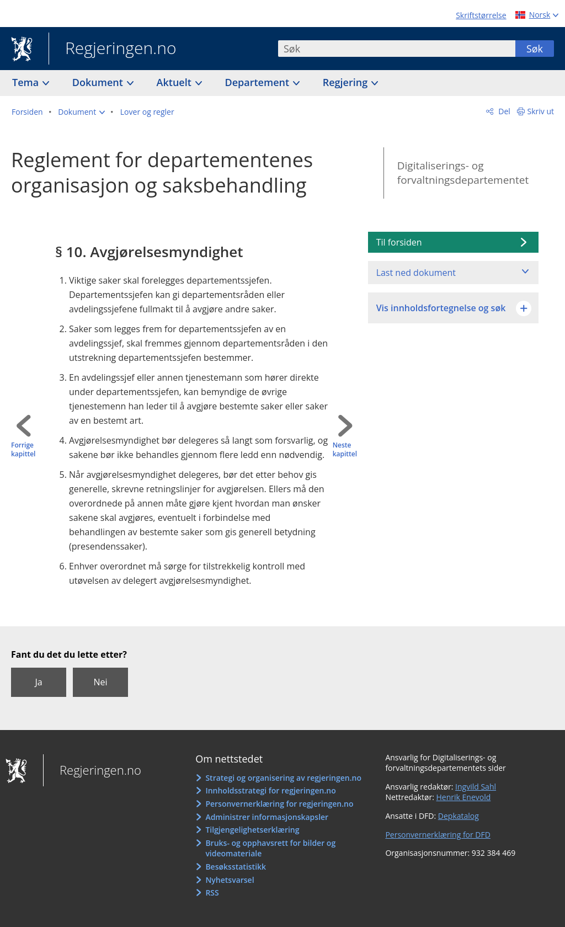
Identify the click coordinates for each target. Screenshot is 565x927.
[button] (81, 112)
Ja (38, 682)
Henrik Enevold (463, 797)
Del (503, 111)
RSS (211, 892)
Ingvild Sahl (475, 786)
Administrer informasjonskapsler (266, 817)
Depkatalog (458, 816)
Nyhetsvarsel (229, 880)
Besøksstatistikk (235, 866)
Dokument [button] (99, 82)
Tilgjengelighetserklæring (252, 829)
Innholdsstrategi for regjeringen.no (270, 790)
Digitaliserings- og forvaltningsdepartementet (463, 173)
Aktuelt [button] (175, 82)
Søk (534, 48)
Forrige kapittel (23, 450)
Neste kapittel (345, 450)
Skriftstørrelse (481, 15)
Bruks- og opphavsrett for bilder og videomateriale (270, 848)
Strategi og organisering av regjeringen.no (283, 777)
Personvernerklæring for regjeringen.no (279, 803)
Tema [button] (26, 82)
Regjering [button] (346, 82)
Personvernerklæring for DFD (438, 834)
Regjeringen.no (113, 49)
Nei (100, 682)
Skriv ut (541, 111)
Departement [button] (258, 82)
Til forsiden (399, 242)
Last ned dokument (416, 273)
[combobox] (396, 48)
